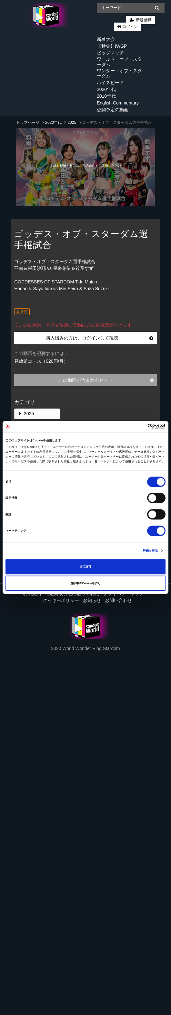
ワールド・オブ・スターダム (119, 61)
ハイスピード (110, 82)
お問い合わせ (118, 600)
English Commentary (118, 102)
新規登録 (143, 20)
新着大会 (106, 39)
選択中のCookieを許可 (85, 583)
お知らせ (92, 600)
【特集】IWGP (112, 46)
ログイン (130, 27)
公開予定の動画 (112, 109)
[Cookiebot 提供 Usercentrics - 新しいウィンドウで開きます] (137, 426)
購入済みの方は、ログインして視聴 (99, 337)
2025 (71, 122)
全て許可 (85, 566)
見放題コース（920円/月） (41, 361)
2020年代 (106, 89)
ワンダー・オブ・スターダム (119, 73)
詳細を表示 (150, 550)
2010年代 (106, 96)
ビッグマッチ (110, 52)
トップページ (27, 122)
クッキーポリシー (61, 600)
